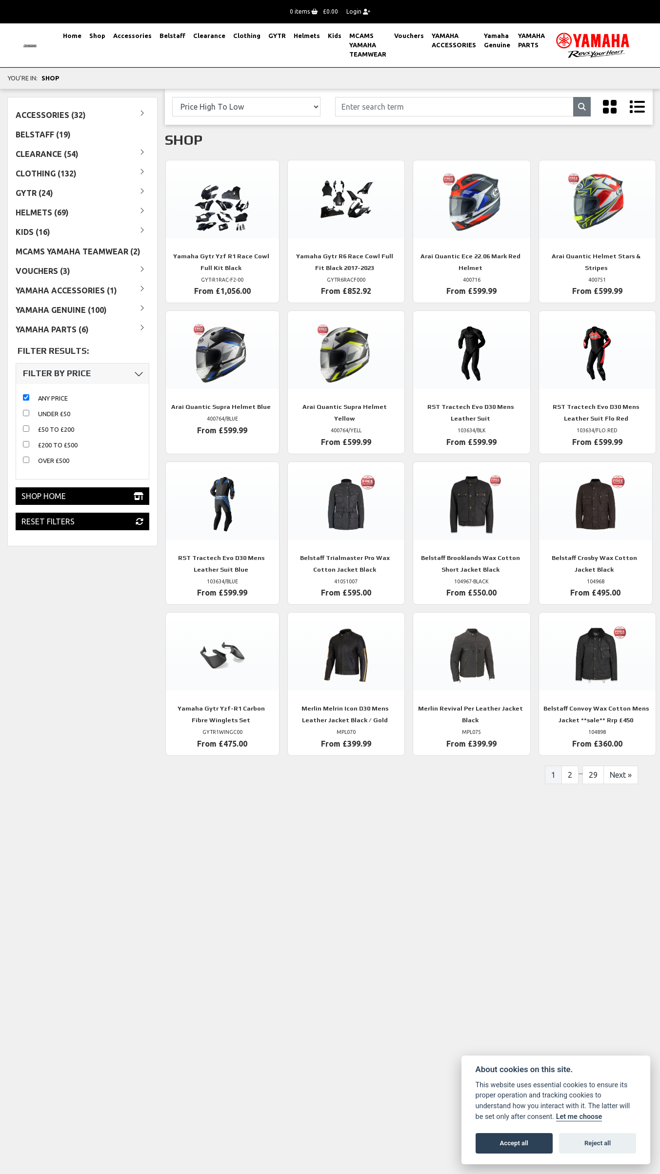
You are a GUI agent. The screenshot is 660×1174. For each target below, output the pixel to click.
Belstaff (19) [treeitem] (43, 134)
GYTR (277, 35)
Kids (334, 35)
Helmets (307, 35)
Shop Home (82, 496)
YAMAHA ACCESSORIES (454, 40)
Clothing (246, 35)
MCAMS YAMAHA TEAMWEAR (367, 45)
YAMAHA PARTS (531, 40)
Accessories (132, 35)
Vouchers (409, 35)
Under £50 (54, 413)
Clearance (209, 35)
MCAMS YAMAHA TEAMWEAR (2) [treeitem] (78, 251)
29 (593, 774)
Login (358, 11)
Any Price (53, 398)
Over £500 (53, 460)
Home (72, 35)
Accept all (514, 1143)
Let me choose (579, 1117)
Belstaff (172, 35)
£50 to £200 (56, 429)
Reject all (597, 1143)
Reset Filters (82, 521)
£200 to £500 (58, 445)
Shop (97, 35)
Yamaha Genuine (497, 40)
